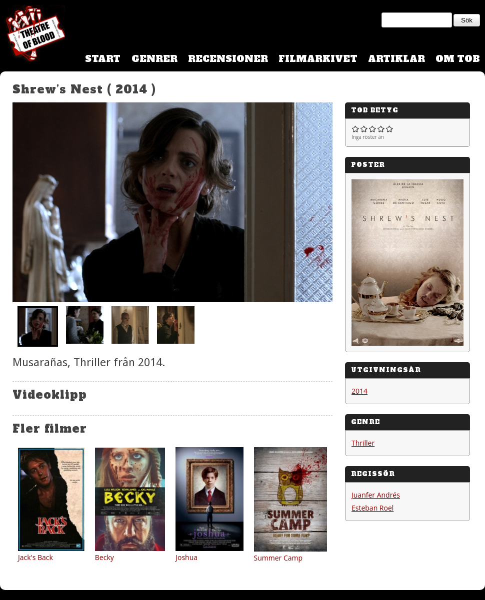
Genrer (155, 58)
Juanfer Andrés (376, 495)
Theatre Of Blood (32, 35)
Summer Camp (278, 558)
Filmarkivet (318, 58)
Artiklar (396, 58)
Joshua (187, 557)
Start (102, 58)
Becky (104, 557)
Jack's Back (35, 557)
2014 (360, 391)
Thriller (363, 443)
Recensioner (228, 58)
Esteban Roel (373, 508)
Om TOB (458, 58)
